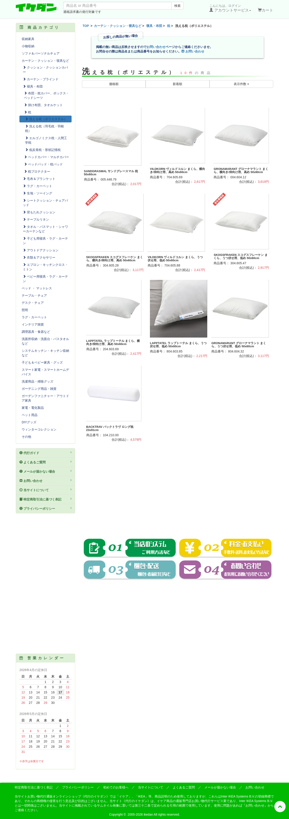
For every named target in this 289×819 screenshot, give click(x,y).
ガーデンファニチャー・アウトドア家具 (45, 398)
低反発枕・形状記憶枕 (43, 150)
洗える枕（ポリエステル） (46, 119)
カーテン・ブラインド (40, 79)
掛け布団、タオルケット (43, 105)
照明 (25, 310)
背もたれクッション (39, 212)
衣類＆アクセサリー (39, 257)
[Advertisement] (177, 495)
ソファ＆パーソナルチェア (41, 53)
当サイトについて (45, 490)
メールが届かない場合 (45, 471)
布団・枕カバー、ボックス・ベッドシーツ (46, 95)
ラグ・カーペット (37, 186)
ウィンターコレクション (39, 429)
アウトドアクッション (40, 250)
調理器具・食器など (36, 331)
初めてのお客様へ (115, 787)
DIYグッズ (29, 422)
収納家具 (28, 39)
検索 (177, 5)
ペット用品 (29, 415)
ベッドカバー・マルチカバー (46, 157)
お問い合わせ (156, 47)
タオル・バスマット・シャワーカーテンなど (45, 229)
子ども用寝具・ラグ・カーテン (45, 241)
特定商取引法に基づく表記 (45, 499)
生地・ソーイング (37, 193)
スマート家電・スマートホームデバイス (45, 372)
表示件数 (241, 84)
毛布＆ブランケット (39, 179)
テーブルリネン (36, 219)
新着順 (177, 84)
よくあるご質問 (45, 462)
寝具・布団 (154, 26)
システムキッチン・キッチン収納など (45, 353)
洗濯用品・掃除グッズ (37, 381)
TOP (86, 26)
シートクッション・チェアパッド (45, 203)
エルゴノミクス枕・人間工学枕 (46, 140)
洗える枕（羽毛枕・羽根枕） (44, 128)
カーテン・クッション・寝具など (117, 26)
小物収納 (28, 46)
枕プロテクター (37, 171)
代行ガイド (45, 453)
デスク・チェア (33, 303)
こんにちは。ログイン (230, 8)
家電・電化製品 (33, 408)
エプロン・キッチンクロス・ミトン (45, 267)
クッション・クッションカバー (45, 70)
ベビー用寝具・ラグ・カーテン (45, 279)
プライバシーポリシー (45, 508)
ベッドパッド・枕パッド (43, 164)
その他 (26, 436)
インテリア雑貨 (33, 324)
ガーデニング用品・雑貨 (39, 388)
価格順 (114, 84)
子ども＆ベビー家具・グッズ (42, 362)
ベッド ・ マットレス (37, 288)
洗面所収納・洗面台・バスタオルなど (45, 341)
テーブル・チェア (34, 295)
